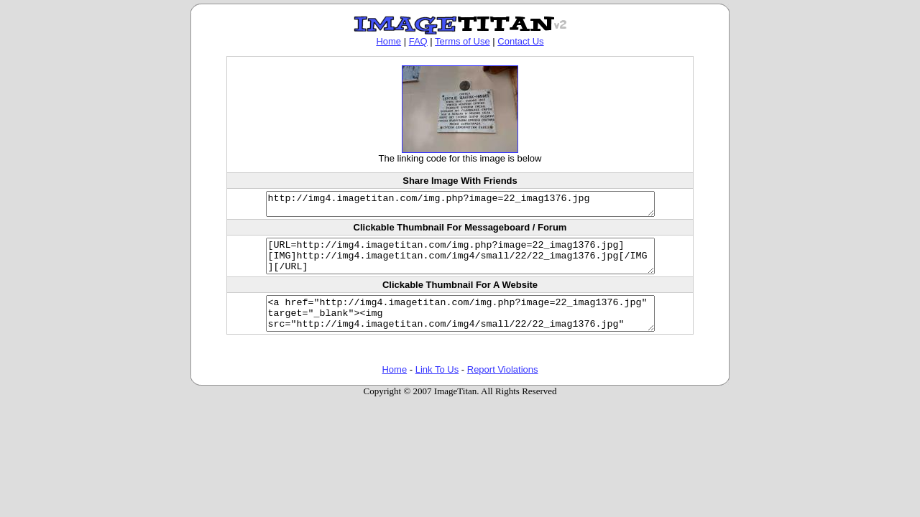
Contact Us (520, 41)
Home (388, 41)
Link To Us (437, 386)
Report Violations (502, 386)
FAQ (418, 41)
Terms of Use (462, 41)
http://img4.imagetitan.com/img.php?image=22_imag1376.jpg (460, 206)
